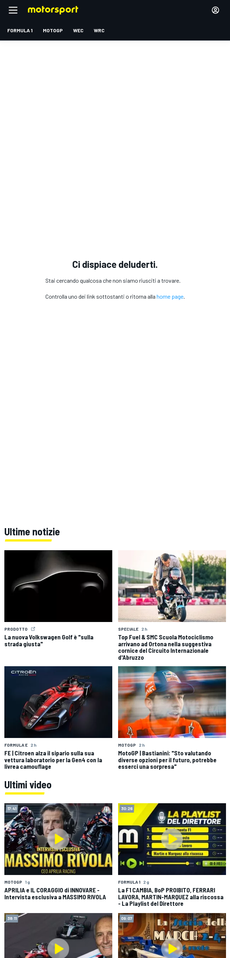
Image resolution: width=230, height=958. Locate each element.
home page (170, 296)
